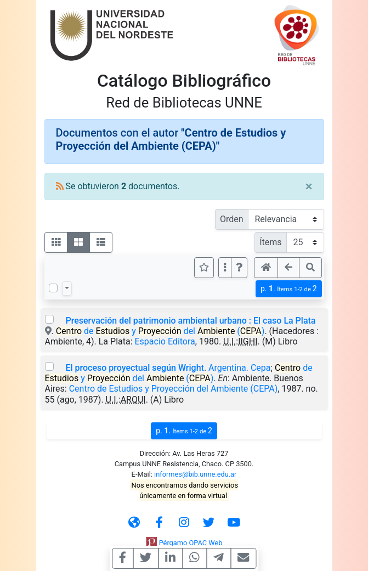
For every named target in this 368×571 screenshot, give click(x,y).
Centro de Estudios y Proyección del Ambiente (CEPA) (173, 388)
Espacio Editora (165, 341)
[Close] (309, 186)
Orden (232, 219)
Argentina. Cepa (239, 368)
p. (289, 289)
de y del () (160, 331)
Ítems (270, 242)
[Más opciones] (224, 267)
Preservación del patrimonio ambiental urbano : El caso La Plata (190, 320)
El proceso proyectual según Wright (134, 368)
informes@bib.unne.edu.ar (195, 474)
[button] (239, 267)
